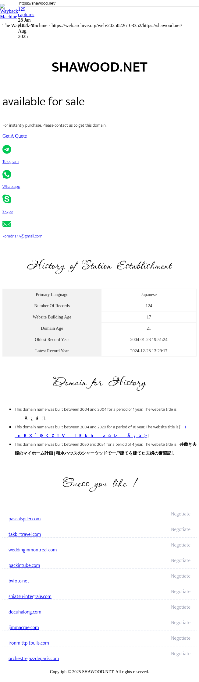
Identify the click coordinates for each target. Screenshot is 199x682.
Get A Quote (14, 136)
